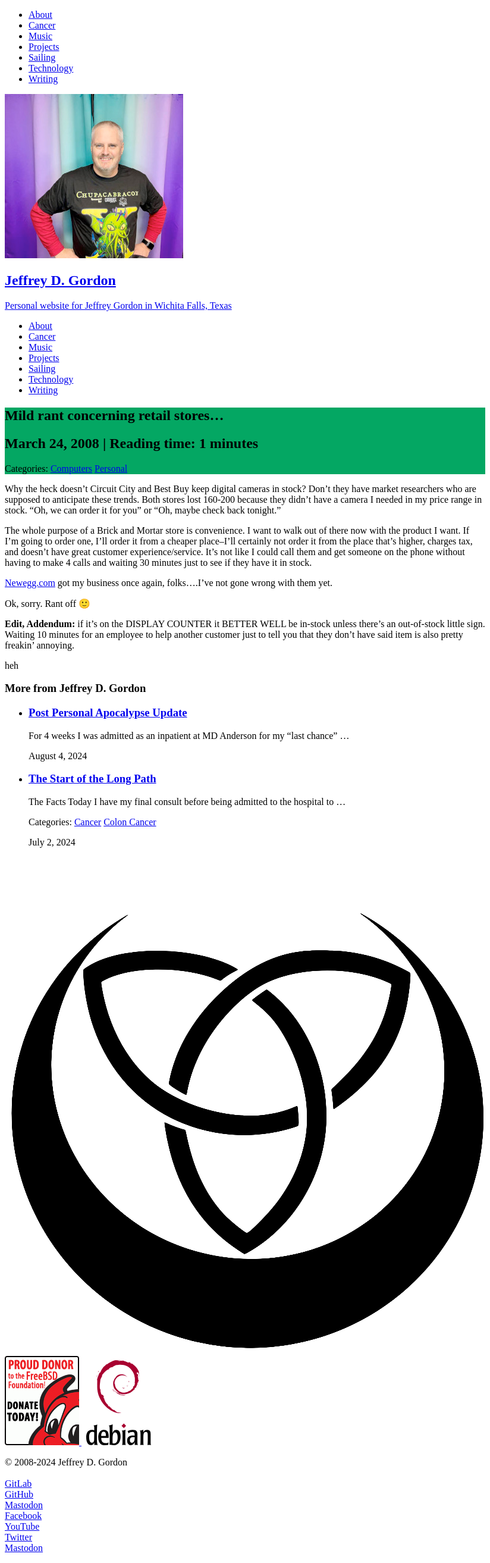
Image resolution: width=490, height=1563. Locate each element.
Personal (111, 468)
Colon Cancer (129, 822)
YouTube (22, 1526)
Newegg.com (30, 583)
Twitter (18, 1537)
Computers (71, 468)
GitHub (19, 1494)
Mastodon (24, 1505)
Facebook (23, 1516)
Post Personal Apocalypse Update (108, 712)
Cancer (87, 822)
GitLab (18, 1484)
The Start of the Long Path (92, 778)
